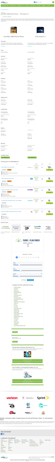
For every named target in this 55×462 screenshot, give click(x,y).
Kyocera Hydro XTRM (17, 308)
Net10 (2, 447)
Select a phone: (28, 243)
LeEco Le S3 (16, 321)
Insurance (38, 5)
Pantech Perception (17, 287)
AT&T (2, 442)
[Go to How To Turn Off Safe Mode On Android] (5, 227)
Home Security (32, 5)
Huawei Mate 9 (16, 322)
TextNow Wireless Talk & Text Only (9, 189)
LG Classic (16, 324)
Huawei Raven (16, 309)
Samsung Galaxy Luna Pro (18, 316)
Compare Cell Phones (4, 9)
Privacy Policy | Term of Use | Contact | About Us (39, 455)
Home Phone (19, 5)
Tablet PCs (14, 442)
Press (41, 2)
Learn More (15, 341)
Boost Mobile (3, 450)
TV (23, 5)
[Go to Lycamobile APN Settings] (37, 227)
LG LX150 (15, 320)
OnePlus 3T (16, 303)
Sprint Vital (16, 289)
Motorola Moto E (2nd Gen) (18, 299)
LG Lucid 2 (16, 305)
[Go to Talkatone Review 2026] (16, 227)
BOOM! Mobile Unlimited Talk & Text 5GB (11, 211)
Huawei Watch (16, 312)
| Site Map (49, 455)
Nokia (8, 447)
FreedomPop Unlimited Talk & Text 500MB (11, 200)
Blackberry (36, 442)
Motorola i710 (16, 317)
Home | (30, 455)
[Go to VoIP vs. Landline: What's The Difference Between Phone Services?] (27, 227)
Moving (48, 5)
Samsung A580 (16, 291)
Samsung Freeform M (17, 295)
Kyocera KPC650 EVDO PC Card (19, 325)
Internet (27, 5)
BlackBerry (9, 442)
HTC (8, 443)
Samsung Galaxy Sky (17, 292)
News (38, 2)
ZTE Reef (15, 293)
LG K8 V (15, 304)
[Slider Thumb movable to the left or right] (19, 265)
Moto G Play (16, 296)
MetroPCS (2, 448)
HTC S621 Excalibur (17, 297)
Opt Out (53, 455)
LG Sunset (16, 300)
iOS (35, 443)
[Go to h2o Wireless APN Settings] (48, 227)
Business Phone (13, 5)
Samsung (8, 448)
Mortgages (44, 5)
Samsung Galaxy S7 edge (18, 313)
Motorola (8, 446)
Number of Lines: (27, 254)
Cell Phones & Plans (5, 5)
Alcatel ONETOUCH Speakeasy (19, 301)
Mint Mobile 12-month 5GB (7, 167)
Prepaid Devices (28, 442)
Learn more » (3, 46)
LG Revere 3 (16, 288)
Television (20, 442)
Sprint (2, 443)
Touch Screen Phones (29, 443)
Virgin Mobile (3, 446)
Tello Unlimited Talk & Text (7, 178)
